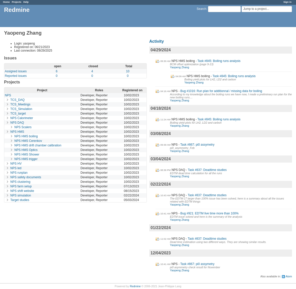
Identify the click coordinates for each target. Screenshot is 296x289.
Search (201, 9)
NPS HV (16, 163)
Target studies (19, 200)
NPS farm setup (21, 186)
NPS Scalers (23, 127)
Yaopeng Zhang (179, 67)
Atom (289, 276)
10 (127, 71)
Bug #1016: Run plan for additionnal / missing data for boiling (221, 91)
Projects (16, 2)
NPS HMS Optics (26, 150)
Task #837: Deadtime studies (207, 170)
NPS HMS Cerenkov (28, 141)
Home (6, 2)
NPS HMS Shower (26, 154)
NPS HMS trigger (26, 159)
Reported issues (16, 76)
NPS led (15, 168)
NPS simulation (20, 195)
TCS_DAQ (17, 100)
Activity (156, 41)
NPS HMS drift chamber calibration (37, 145)
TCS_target (18, 113)
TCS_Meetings (20, 104)
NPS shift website (22, 191)
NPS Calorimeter (21, 118)
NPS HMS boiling (26, 136)
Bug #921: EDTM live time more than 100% (209, 213)
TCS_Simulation (21, 109)
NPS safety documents (25, 177)
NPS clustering (20, 182)
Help (26, 2)
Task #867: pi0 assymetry (197, 144)
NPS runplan (18, 172)
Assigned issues (16, 71)
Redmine (135, 286)
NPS (8, 95)
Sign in (287, 2)
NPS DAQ (17, 122)
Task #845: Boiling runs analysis (219, 61)
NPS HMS (17, 132)
